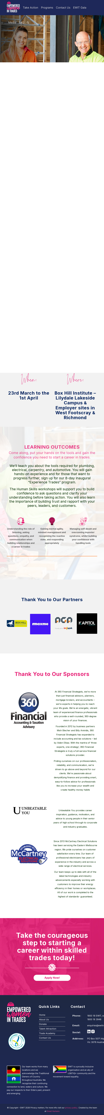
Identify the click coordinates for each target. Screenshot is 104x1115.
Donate (43, 1024)
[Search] (27, 22)
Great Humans (53, 1111)
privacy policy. (72, 1107)
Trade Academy (47, 1033)
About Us (44, 1019)
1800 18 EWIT (94, 1015)
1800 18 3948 (94, 1019)
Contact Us (45, 1037)
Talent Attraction (47, 1028)
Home (42, 1015)
